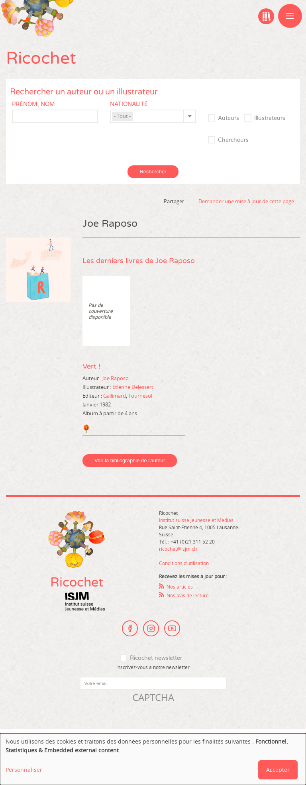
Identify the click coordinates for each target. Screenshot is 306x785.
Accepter (278, 769)
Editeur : (92, 395)
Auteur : (92, 378)
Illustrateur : (97, 387)
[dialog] (153, 759)
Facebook (130, 628)
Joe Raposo (115, 378)
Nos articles (180, 586)
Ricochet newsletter (156, 658)
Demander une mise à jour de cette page (246, 201)
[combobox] (153, 116)
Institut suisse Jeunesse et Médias (85, 601)
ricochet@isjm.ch (178, 549)
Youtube (172, 628)
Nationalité (129, 104)
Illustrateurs (269, 118)
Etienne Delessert (132, 387)
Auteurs (228, 118)
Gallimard (114, 395)
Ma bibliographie (266, 16)
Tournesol (140, 395)
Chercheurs (233, 140)
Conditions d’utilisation (184, 563)
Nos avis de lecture (188, 595)
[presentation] (66, 719)
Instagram (151, 628)
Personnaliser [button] (24, 769)
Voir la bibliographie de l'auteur (129, 460)
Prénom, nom (33, 104)
